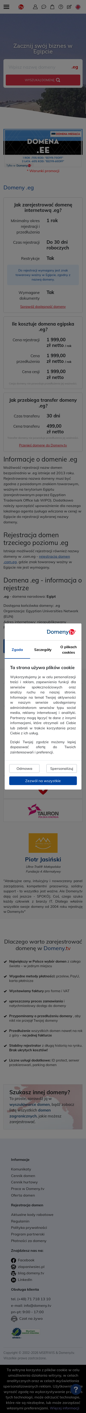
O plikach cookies (68, 650)
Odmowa (24, 768)
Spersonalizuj (61, 768)
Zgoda (17, 649)
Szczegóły (43, 649)
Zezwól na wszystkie (43, 780)
